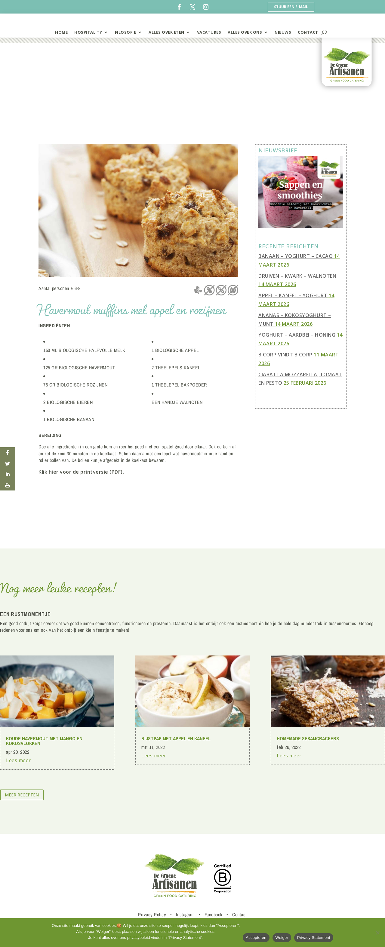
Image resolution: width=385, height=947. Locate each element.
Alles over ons (245, 32)
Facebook (214, 914)
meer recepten (22, 795)
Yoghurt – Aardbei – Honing (296, 334)
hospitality (88, 32)
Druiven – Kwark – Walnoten (297, 276)
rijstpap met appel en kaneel (176, 738)
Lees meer (18, 760)
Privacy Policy (152, 914)
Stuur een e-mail (291, 6)
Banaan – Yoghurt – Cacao (295, 256)
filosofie (125, 32)
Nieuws (283, 32)
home (61, 32)
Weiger (282, 937)
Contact (239, 914)
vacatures (209, 32)
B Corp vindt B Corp (285, 354)
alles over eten (166, 32)
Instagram (185, 914)
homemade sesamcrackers (308, 738)
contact (308, 32)
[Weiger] (377, 933)
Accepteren (256, 937)
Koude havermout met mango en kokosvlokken (44, 741)
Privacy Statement (313, 937)
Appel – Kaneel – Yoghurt (292, 295)
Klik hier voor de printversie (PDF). (81, 472)
